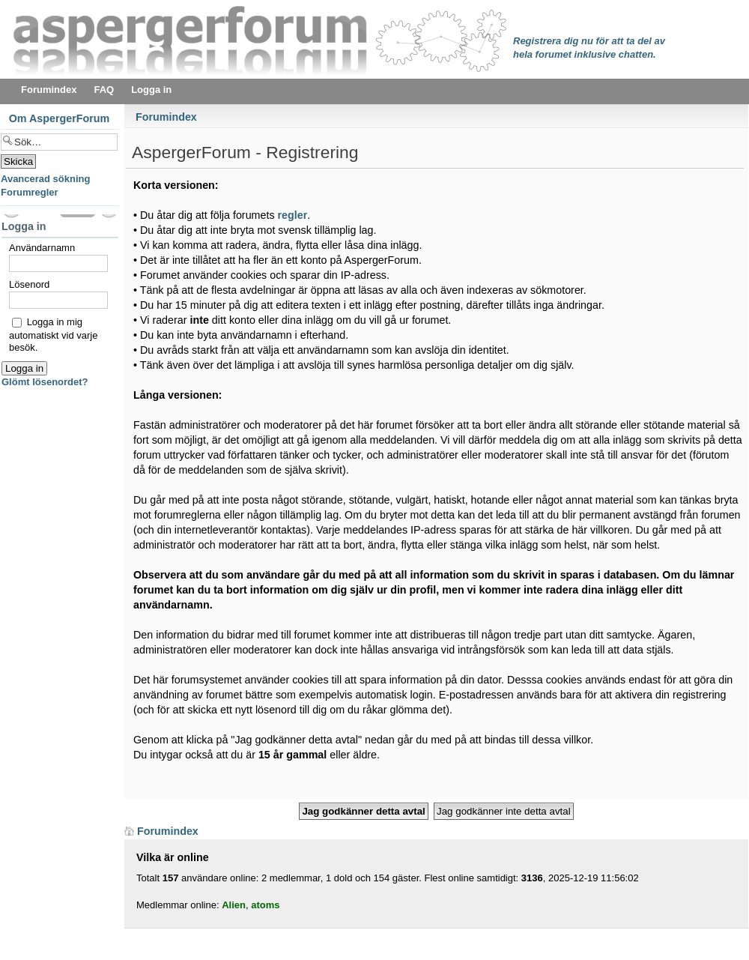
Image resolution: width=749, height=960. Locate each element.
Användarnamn (42, 247)
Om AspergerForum (59, 118)
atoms (265, 905)
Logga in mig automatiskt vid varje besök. (53, 334)
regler (293, 215)
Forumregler (29, 192)
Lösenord (29, 284)
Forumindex (166, 117)
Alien (234, 905)
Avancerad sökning (45, 178)
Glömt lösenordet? (44, 381)
